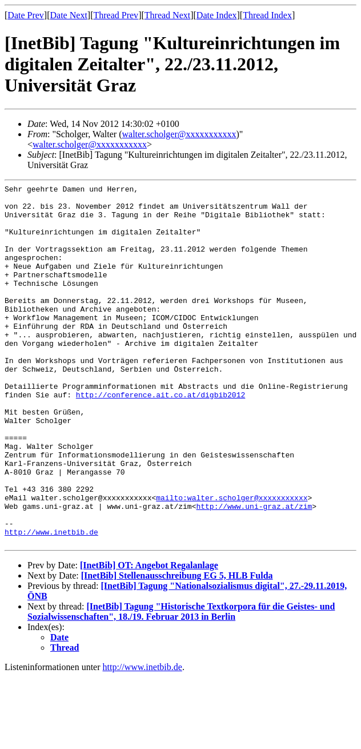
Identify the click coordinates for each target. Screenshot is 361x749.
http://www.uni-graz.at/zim (254, 571)
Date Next (68, 15)
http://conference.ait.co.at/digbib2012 (160, 437)
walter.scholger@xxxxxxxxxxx (179, 134)
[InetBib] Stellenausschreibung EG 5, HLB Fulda (177, 647)
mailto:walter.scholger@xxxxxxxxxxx (231, 561)
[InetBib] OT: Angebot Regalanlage (149, 637)
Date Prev (25, 15)
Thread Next (167, 15)
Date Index (216, 15)
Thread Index (267, 15)
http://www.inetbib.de (51, 602)
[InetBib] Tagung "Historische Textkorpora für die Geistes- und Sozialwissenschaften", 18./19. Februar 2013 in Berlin (181, 684)
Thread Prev (115, 15)
